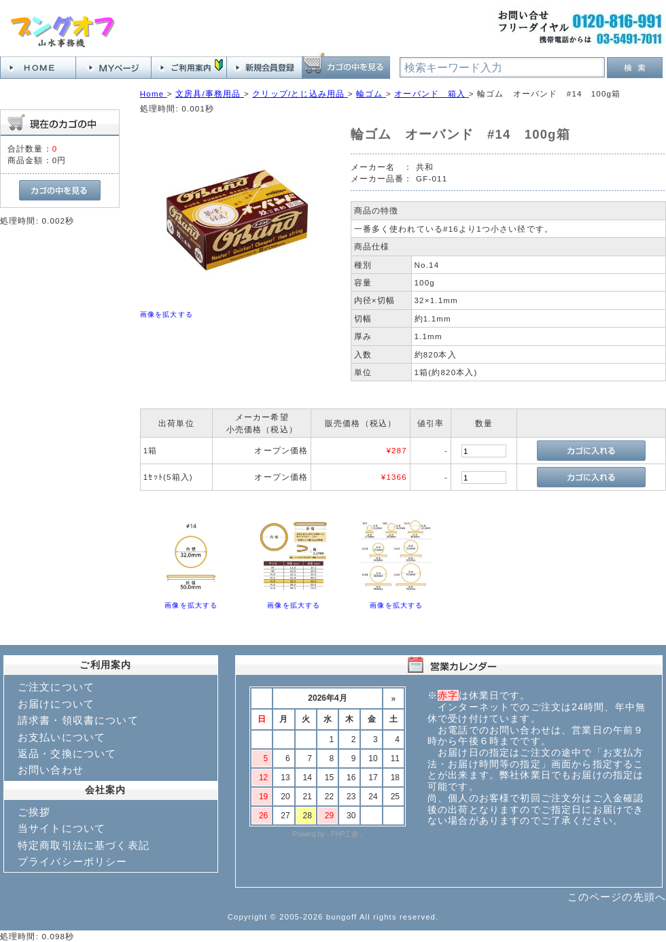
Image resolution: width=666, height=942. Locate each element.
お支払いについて (61, 737)
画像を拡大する (166, 314)
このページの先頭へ (616, 897)
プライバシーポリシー (73, 861)
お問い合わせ (51, 769)
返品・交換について (67, 753)
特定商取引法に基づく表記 (84, 845)
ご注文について (56, 687)
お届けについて (56, 704)
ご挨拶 (34, 812)
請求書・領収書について (78, 720)
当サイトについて (61, 828)
